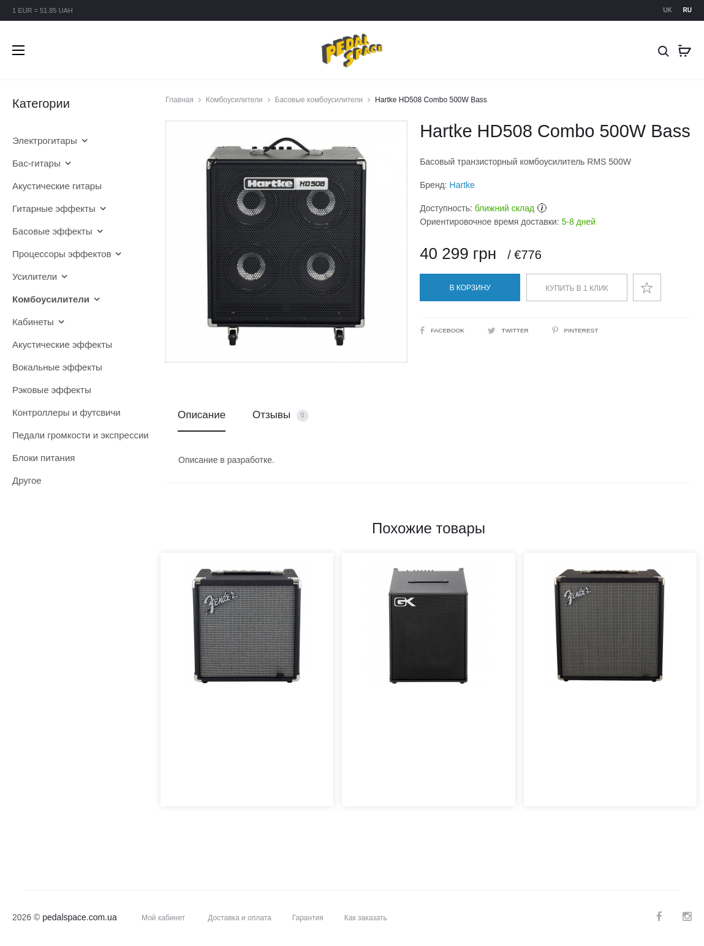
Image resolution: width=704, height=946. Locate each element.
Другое (27, 480)
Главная (179, 100)
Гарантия (308, 918)
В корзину (470, 287)
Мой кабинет (163, 918)
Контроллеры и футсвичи (66, 412)
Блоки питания (43, 457)
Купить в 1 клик (576, 288)
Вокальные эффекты (57, 367)
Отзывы (280, 415)
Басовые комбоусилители (319, 100)
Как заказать (365, 918)
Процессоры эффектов (61, 254)
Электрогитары (44, 140)
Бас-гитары (36, 163)
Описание (201, 415)
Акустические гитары (57, 186)
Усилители (34, 276)
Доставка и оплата (239, 918)
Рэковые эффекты (51, 390)
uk (667, 10)
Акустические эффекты (62, 344)
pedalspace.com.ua (79, 917)
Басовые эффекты (52, 231)
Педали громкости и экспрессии (70, 435)
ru (687, 10)
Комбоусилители (234, 100)
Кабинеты (33, 322)
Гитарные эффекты (54, 208)
